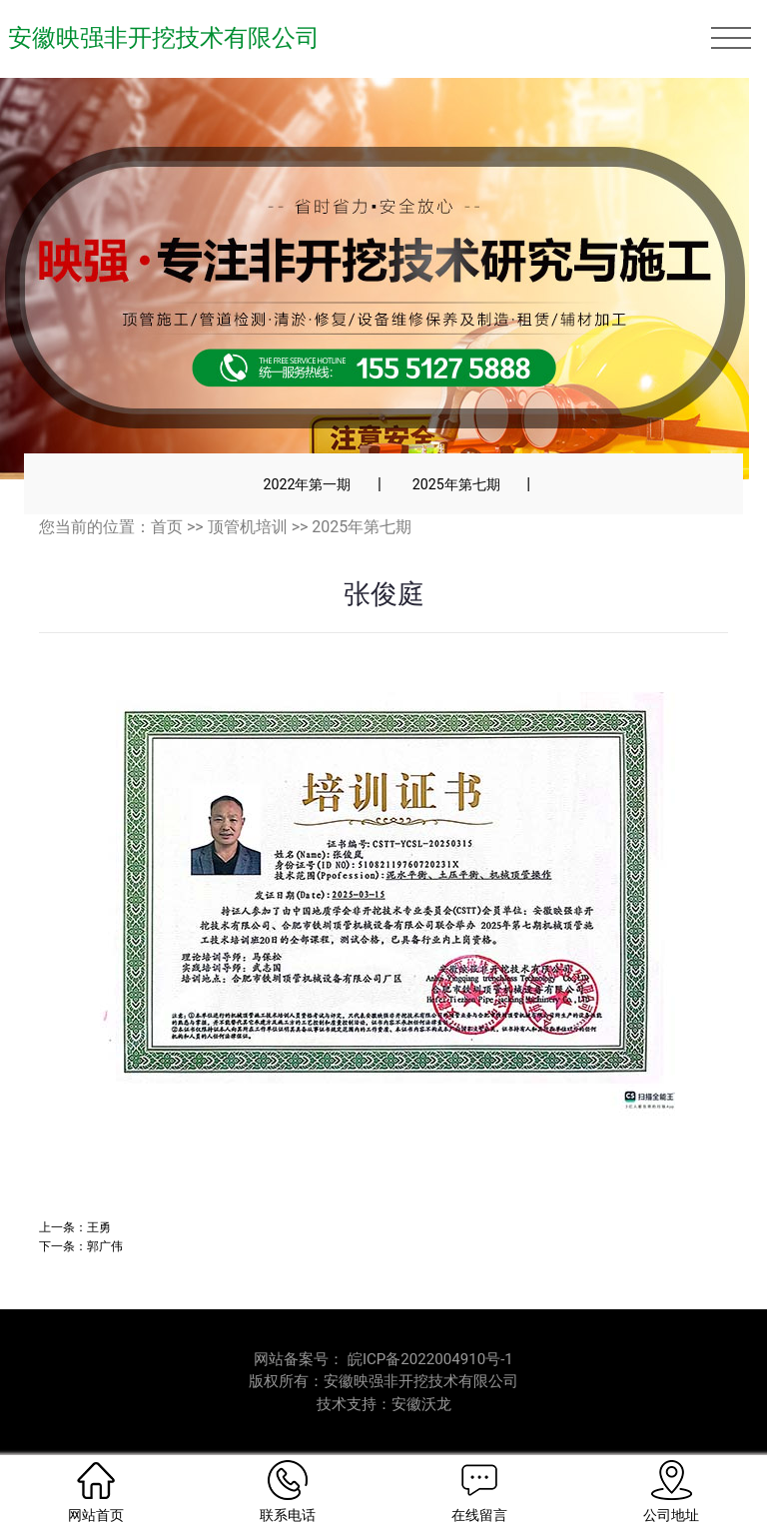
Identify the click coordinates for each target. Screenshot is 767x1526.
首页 (167, 526)
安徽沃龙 (421, 1404)
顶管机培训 (248, 526)
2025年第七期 (456, 484)
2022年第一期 (307, 484)
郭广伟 (105, 1245)
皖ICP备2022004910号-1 (430, 1359)
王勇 (99, 1226)
